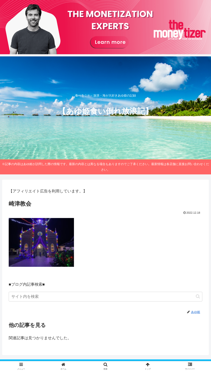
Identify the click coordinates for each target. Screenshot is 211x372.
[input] (105, 297)
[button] (198, 296)
